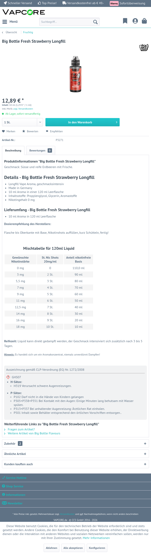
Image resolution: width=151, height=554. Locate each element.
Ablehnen (51, 548)
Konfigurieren (97, 548)
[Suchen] (95, 22)
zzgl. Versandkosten (23, 108)
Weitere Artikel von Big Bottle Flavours (32, 433)
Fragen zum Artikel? (19, 429)
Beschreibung (13, 150)
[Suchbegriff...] (69, 22)
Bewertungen (40, 150)
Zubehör (13, 443)
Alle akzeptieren (73, 548)
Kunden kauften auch (18, 464)
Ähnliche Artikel (15, 454)
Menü (10, 21)
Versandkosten (67, 513)
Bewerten (30, 131)
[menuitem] (10, 22)
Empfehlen (54, 131)
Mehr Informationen (96, 538)
